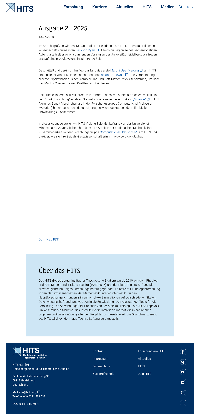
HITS (147, 7)
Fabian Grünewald (111, 75)
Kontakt (98, 351)
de (188, 7)
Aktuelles (124, 7)
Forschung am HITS (151, 351)
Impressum (100, 359)
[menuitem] (73, 7)
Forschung (73, 7)
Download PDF (49, 239)
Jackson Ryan (85, 50)
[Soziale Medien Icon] (182, 351)
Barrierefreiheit (103, 374)
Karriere (99, 7)
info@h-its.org (27, 392)
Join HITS (144, 374)
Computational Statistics (117, 132)
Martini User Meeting (124, 70)
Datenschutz (101, 366)
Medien (167, 7)
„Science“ (139, 99)
